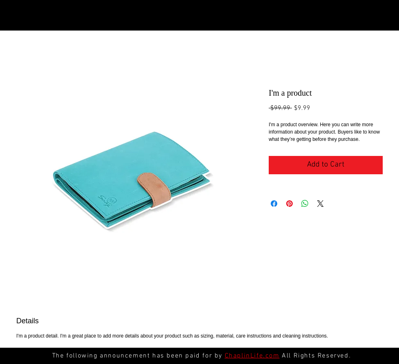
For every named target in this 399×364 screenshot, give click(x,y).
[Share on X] (320, 203)
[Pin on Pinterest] (289, 203)
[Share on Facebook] (274, 203)
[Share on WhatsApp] (305, 203)
